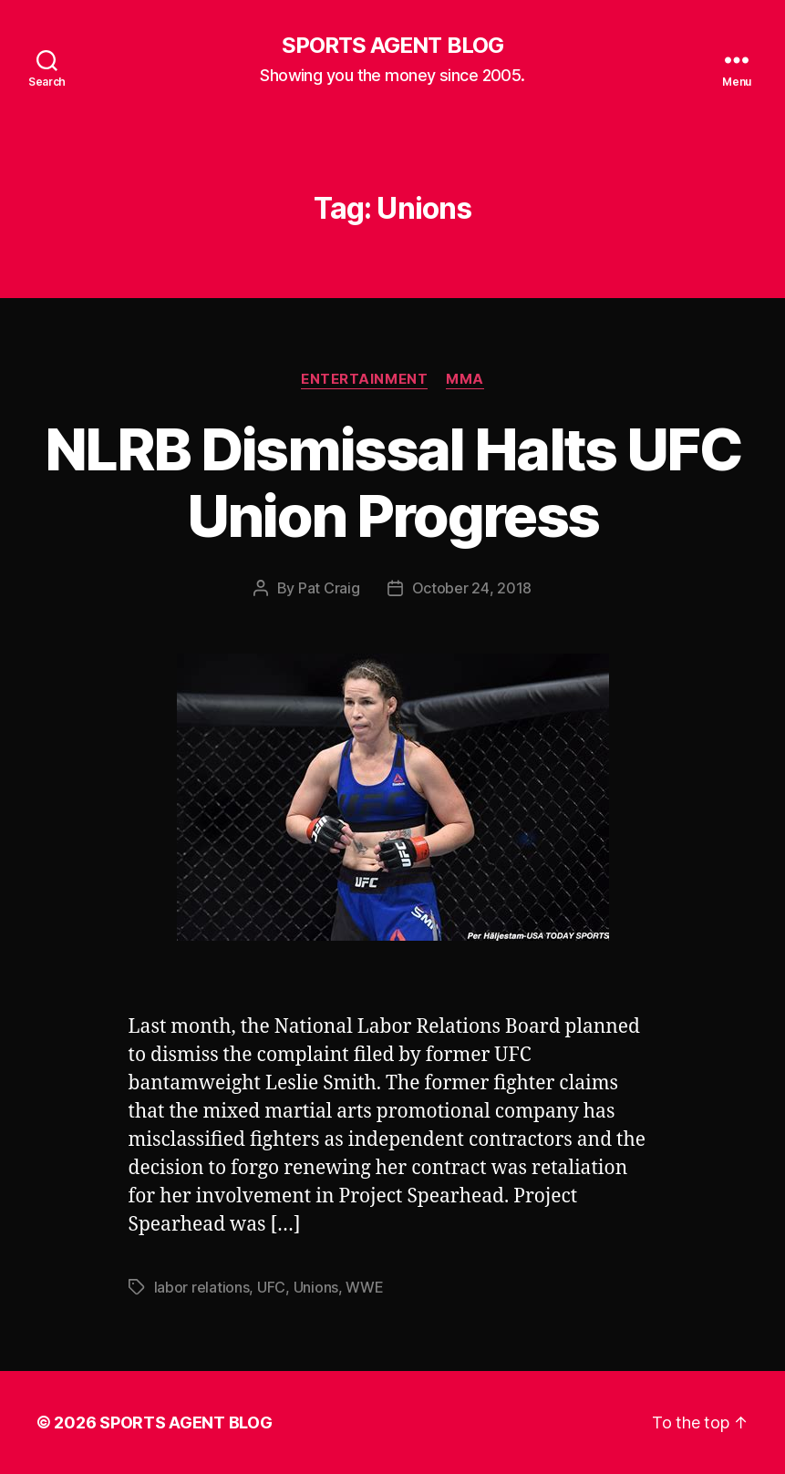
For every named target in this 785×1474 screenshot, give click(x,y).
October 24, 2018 (472, 588)
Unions (316, 1287)
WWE (364, 1287)
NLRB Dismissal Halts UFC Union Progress (392, 482)
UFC (271, 1287)
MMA (465, 379)
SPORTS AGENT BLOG (392, 46)
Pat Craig (329, 588)
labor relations (202, 1287)
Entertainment (364, 379)
